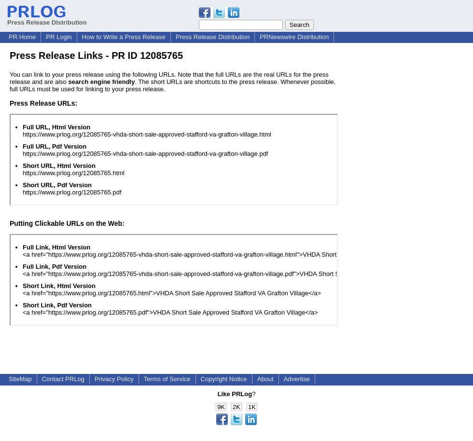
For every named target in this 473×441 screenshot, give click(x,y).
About (265, 379)
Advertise (297, 379)
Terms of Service (167, 379)
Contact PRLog (63, 379)
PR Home (22, 37)
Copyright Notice (224, 379)
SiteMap (20, 379)
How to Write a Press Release (124, 37)
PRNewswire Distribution (294, 37)
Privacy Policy (114, 379)
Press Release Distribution (47, 19)
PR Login (58, 37)
